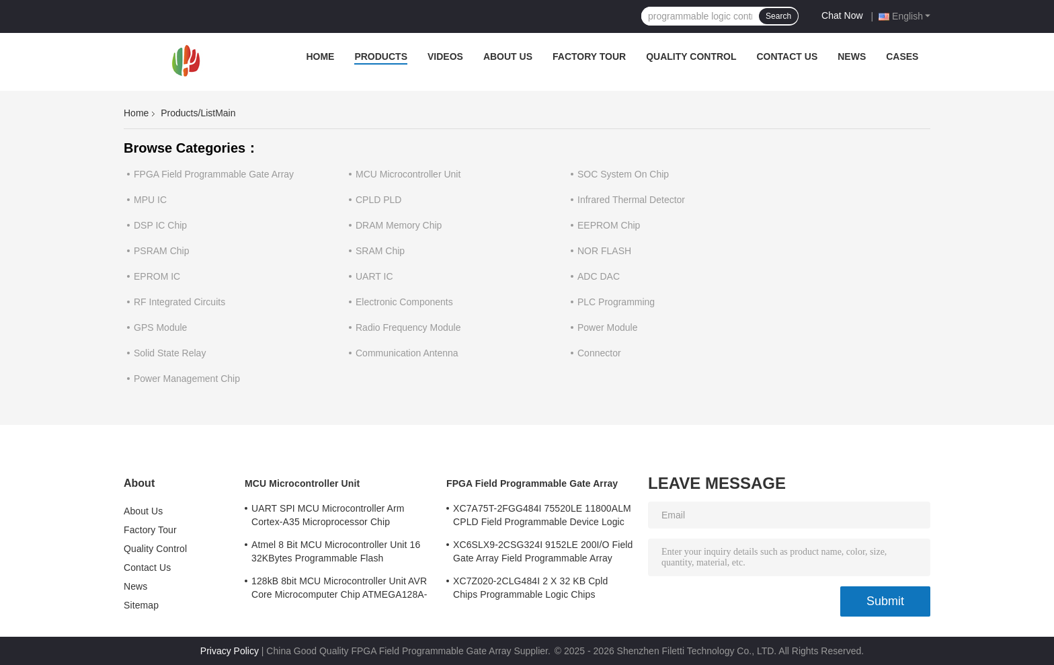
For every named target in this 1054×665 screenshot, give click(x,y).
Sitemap (141, 605)
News (852, 56)
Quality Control (691, 56)
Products (380, 56)
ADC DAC (598, 276)
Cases (902, 56)
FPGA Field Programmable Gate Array (214, 174)
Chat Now (841, 15)
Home (320, 56)
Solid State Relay (170, 353)
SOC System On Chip (623, 174)
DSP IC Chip (160, 225)
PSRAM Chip (161, 250)
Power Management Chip (187, 378)
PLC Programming (616, 302)
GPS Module (160, 327)
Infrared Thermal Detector (631, 199)
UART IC (374, 276)
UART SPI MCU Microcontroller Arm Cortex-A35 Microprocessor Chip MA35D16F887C (328, 517)
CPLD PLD (378, 199)
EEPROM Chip (608, 225)
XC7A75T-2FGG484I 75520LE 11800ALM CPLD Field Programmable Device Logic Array (542, 517)
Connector (599, 353)
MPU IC (150, 199)
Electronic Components (404, 302)
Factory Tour (589, 56)
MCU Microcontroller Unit (408, 174)
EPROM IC (157, 276)
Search (778, 16)
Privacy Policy (229, 651)
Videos (445, 56)
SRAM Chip (380, 250)
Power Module (607, 327)
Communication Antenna (407, 353)
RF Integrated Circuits (179, 302)
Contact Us (786, 56)
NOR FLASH (604, 250)
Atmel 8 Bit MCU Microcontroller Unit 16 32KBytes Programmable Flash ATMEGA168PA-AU (335, 553)
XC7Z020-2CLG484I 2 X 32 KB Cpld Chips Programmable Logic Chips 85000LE (530, 590)
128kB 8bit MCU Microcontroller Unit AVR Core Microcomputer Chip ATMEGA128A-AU (339, 590)
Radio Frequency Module (408, 327)
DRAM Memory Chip (399, 225)
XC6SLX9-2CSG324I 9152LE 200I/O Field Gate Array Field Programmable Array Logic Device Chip (543, 553)
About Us (507, 56)
